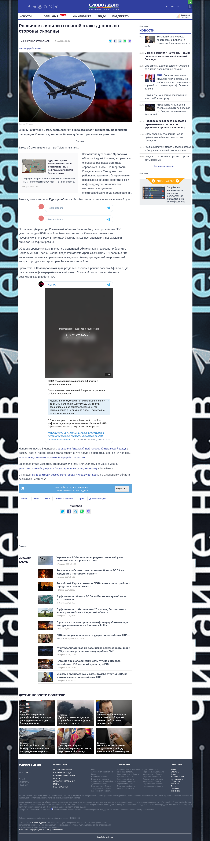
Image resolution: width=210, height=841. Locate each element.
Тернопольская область (153, 772)
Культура (174, 772)
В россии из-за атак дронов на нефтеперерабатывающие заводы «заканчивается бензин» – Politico (92, 625)
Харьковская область (152, 774)
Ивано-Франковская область (130, 769)
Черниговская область (153, 784)
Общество (175, 781)
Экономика (175, 791)
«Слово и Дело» (39, 823)
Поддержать (120, 16)
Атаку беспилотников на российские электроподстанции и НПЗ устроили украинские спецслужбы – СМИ (93, 651)
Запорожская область (101, 791)
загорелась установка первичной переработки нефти (52, 457)
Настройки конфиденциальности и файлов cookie (41, 829)
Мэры (56, 784)
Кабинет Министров (64, 775)
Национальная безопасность (35, 41)
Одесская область (125, 784)
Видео (101, 16)
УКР (172, 6)
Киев (93, 769)
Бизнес (173, 769)
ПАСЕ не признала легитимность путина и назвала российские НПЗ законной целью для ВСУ (89, 664)
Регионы (124, 764)
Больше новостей (165, 166)
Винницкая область (100, 776)
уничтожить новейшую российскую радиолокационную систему (58, 468)
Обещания (55, 16)
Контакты (24, 782)
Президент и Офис (63, 770)
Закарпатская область (101, 788)
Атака (36, 498)
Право (173, 786)
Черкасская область (152, 781)
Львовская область (125, 779)
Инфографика (82, 16)
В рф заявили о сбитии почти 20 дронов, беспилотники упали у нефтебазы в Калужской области (91, 612)
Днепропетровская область (103, 781)
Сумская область (150, 769)
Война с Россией (64, 498)
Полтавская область (126, 786)
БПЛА (48, 498)
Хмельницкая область (153, 779)
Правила (23, 785)
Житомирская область (101, 786)
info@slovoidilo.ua (105, 837)
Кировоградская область (128, 774)
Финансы (174, 788)
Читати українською (30, 48)
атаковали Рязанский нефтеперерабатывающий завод (92, 448)
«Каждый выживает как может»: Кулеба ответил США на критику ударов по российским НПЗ (91, 677)
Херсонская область (152, 776)
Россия (24, 498)
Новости (27, 16)
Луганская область (125, 776)
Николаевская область (127, 781)
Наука (173, 774)
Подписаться (122, 489)
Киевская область (125, 772)
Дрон (81, 498)
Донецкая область (99, 784)
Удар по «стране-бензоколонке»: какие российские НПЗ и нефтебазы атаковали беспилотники (60, 166)
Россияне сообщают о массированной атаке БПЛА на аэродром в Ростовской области (90, 573)
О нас (22, 779)
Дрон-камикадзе (97, 498)
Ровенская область (125, 788)
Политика (174, 784)
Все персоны (60, 787)
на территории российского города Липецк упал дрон (65, 474)
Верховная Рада (62, 772)
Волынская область (100, 779)
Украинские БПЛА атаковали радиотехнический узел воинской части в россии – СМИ (89, 560)
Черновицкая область (153, 786)
